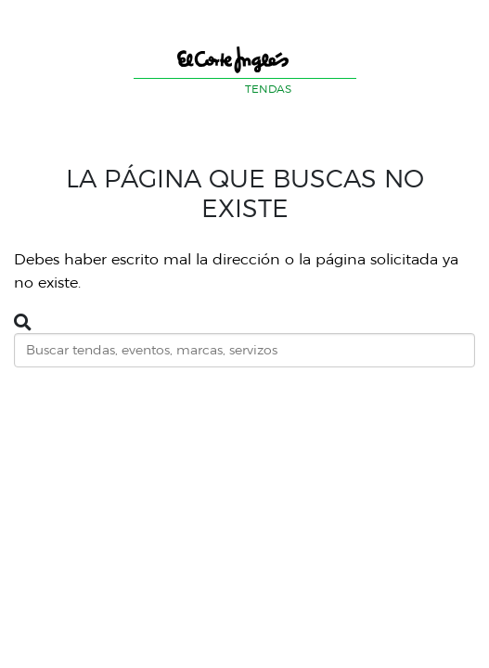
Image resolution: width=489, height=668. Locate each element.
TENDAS (268, 89)
